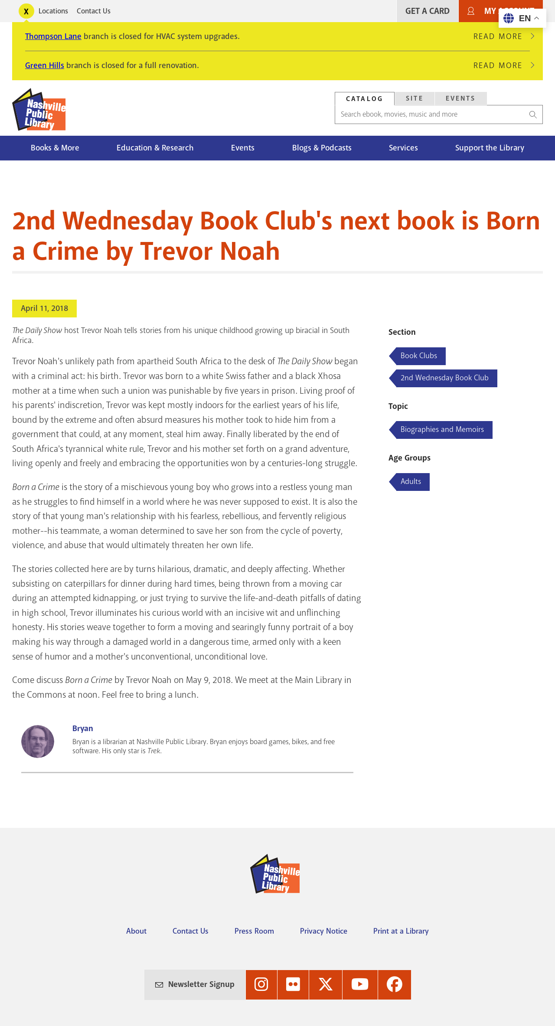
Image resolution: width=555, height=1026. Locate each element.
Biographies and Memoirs (442, 429)
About (136, 931)
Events (243, 148)
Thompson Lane (53, 36)
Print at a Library (401, 931)
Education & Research (155, 148)
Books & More (55, 148)
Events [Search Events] (461, 98)
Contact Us (94, 11)
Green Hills (44, 65)
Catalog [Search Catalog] (364, 99)
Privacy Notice (323, 931)
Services (403, 148)
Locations (53, 11)
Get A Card (427, 11)
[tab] (365, 98)
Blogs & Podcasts (322, 148)
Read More (501, 36)
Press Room (254, 931)
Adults (411, 481)
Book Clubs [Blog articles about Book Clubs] (419, 355)
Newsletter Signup (201, 984)
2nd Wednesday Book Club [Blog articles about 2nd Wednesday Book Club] (445, 377)
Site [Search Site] (415, 98)
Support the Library (489, 148)
